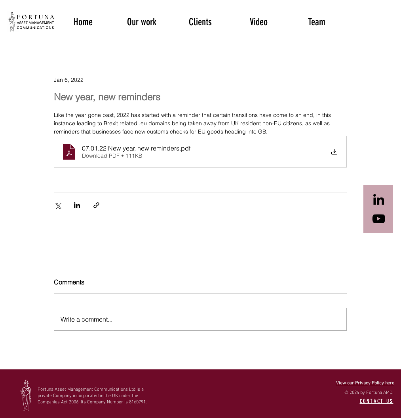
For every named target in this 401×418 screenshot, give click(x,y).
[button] (141, 21)
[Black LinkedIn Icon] (378, 199)
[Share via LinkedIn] (77, 205)
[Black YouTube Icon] (378, 218)
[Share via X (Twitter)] (57, 205)
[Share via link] (96, 205)
